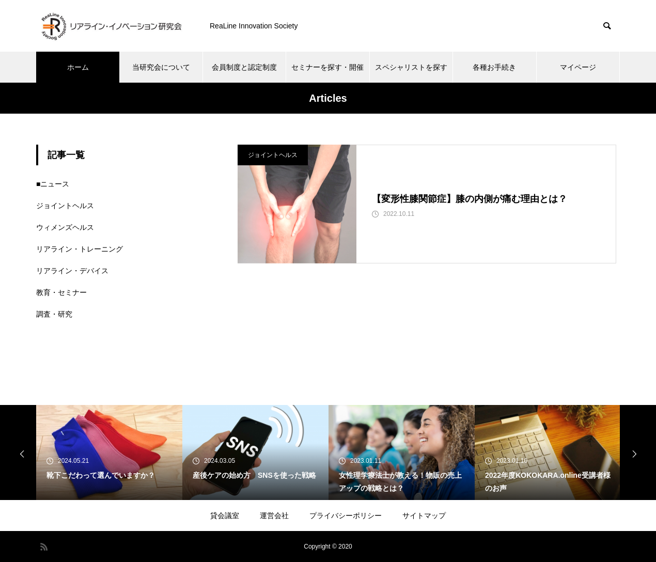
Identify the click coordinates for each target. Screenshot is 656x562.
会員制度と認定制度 (244, 67)
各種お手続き (494, 67)
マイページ (578, 67)
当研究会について (161, 67)
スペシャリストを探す (411, 67)
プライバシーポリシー (345, 515)
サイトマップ (424, 515)
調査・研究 (54, 314)
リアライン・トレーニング (79, 249)
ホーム (78, 67)
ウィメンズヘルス (65, 227)
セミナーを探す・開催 (327, 67)
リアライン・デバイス (72, 271)
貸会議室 (224, 515)
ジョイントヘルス (273, 155)
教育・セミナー (61, 292)
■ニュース (52, 184)
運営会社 (274, 515)
